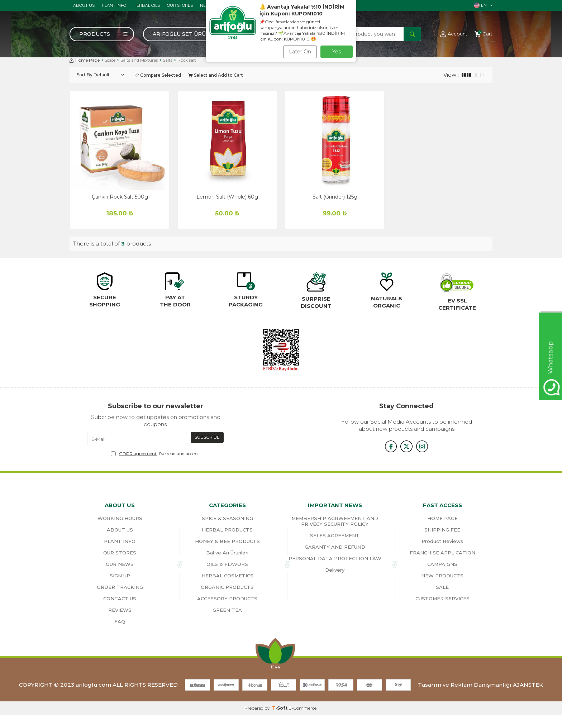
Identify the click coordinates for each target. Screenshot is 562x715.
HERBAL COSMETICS (227, 575)
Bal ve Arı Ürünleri (227, 553)
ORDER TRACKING (120, 587)
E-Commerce (302, 708)
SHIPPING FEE (442, 530)
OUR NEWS (120, 564)
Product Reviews (442, 541)
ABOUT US (84, 5)
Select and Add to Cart (215, 75)
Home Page (85, 60)
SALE (442, 587)
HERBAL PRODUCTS (227, 530)
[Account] (453, 34)
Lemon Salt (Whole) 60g (227, 197)
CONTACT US (119, 598)
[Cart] (483, 34)
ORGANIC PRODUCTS (227, 587)
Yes (336, 51)
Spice (110, 60)
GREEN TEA (227, 610)
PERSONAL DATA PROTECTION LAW (335, 558)
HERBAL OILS (146, 5)
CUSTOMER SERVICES (442, 598)
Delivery (334, 570)
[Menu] (102, 34)
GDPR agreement (138, 453)
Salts (167, 60)
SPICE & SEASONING (227, 518)
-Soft (280, 708)
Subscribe (207, 437)
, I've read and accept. (155, 454)
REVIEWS (120, 610)
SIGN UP (120, 575)
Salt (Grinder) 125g (335, 197)
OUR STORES (180, 5)
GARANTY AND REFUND (335, 547)
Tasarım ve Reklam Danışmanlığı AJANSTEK (480, 684)
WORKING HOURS (119, 518)
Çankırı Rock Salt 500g (120, 197)
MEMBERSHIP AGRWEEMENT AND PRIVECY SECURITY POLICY (334, 521)
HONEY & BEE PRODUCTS (227, 541)
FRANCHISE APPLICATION (442, 553)
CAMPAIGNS (442, 564)
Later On (300, 51)
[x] (406, 446)
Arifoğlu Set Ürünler (187, 34)
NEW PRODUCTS (442, 575)
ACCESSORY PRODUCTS (227, 598)
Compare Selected (158, 75)
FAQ (119, 621)
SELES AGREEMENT (334, 535)
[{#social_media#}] (388, 446)
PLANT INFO (114, 5)
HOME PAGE (442, 518)
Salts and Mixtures (139, 60)
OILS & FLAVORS (227, 564)
